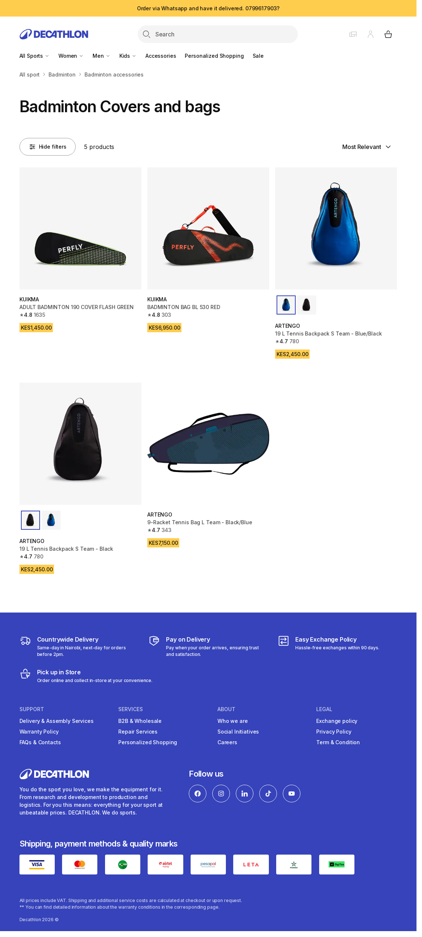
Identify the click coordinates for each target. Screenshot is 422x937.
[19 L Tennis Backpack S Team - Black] (80, 444)
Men (101, 56)
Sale (258, 56)
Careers (227, 742)
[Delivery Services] (79, 646)
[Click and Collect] (86, 676)
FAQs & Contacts (40, 742)
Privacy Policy (333, 731)
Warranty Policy (39, 731)
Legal (324, 709)
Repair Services (138, 731)
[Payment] (208, 646)
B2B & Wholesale (140, 721)
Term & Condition (338, 742)
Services (130, 709)
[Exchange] (328, 646)
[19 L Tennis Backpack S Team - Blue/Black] (336, 228)
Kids (128, 56)
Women (71, 56)
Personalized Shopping (214, 56)
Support (31, 709)
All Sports (34, 56)
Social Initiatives (238, 731)
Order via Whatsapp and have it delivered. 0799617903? (208, 8)
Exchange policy (336, 721)
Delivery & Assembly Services (56, 721)
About (226, 709)
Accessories (160, 56)
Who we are (232, 721)
